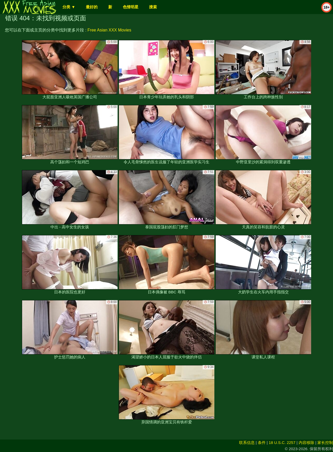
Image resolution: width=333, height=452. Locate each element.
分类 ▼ (68, 7)
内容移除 (306, 442)
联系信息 (247, 442)
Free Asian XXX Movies (109, 30)
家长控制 (325, 442)
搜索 (153, 7)
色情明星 (130, 7)
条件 (262, 442)
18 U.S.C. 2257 (282, 442)
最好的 (92, 7)
